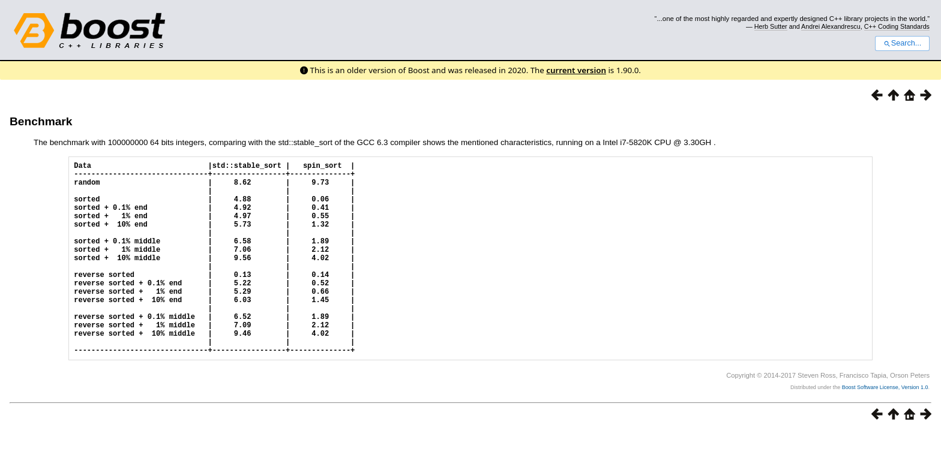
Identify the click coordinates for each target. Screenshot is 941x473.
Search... (902, 43)
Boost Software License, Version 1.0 (885, 429)
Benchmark (41, 121)
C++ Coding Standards (897, 26)
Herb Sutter (770, 26)
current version (576, 70)
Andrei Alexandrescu (831, 26)
